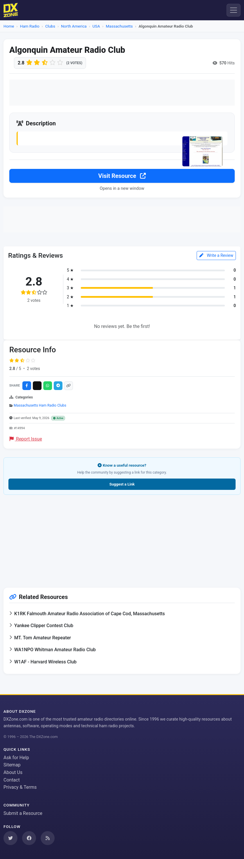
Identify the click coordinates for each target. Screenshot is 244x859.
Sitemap (12, 765)
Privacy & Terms (20, 787)
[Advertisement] (122, 93)
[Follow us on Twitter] (10, 838)
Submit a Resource (22, 813)
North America (74, 26)
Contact (11, 780)
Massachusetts (119, 26)
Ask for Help (16, 757)
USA (96, 26)
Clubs (50, 26)
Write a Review (216, 255)
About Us (12, 772)
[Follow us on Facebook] (29, 838)
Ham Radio (30, 26)
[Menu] (234, 10)
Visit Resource (122, 175)
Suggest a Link (121, 484)
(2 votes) (74, 63)
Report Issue (26, 439)
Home (8, 26)
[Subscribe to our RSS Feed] (48, 838)
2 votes (33, 368)
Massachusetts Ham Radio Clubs (40, 405)
